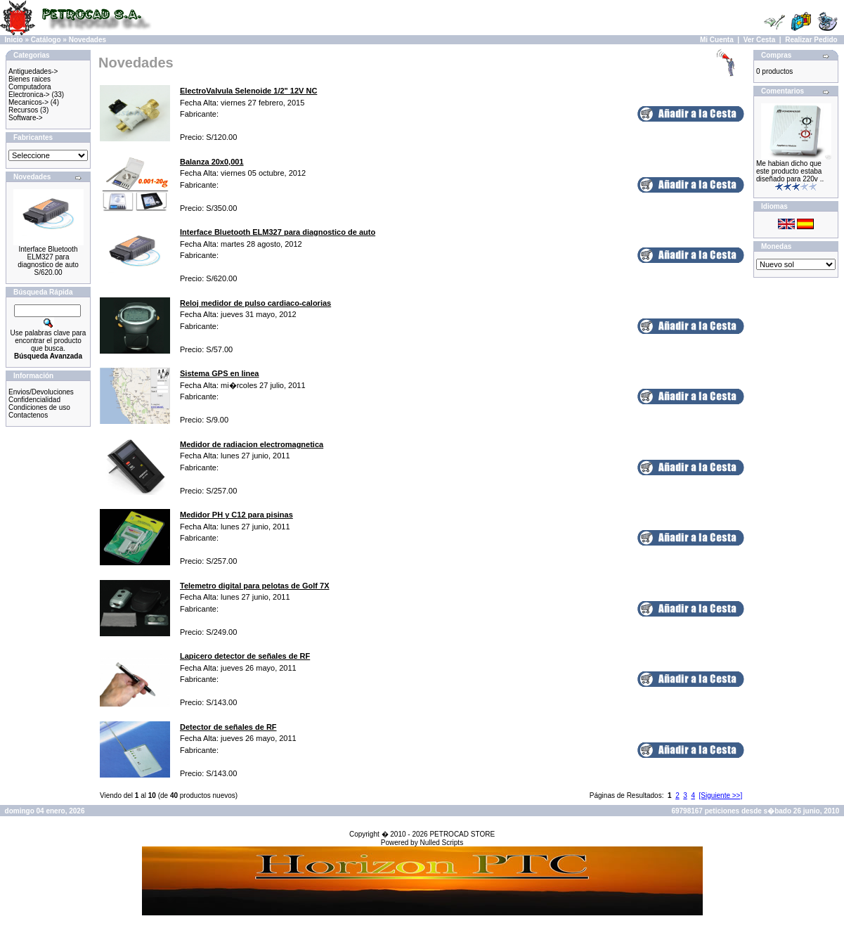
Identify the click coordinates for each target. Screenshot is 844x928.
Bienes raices (29, 79)
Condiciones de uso (39, 407)
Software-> (25, 118)
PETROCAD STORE (462, 834)
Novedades (87, 40)
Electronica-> (29, 94)
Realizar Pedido (811, 40)
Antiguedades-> (33, 71)
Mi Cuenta (717, 40)
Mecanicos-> (28, 102)
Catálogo (46, 40)
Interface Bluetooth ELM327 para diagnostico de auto (48, 257)
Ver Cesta (760, 40)
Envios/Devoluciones (41, 392)
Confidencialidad (34, 400)
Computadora (29, 87)
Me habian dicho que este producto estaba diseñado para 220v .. (790, 171)
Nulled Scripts (441, 842)
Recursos (23, 110)
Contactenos (28, 415)
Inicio (14, 40)
